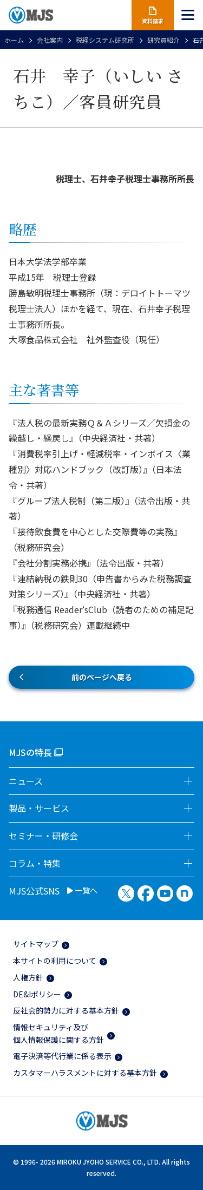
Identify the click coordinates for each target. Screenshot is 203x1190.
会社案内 (50, 39)
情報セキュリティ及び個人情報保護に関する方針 (58, 1033)
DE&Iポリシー (37, 994)
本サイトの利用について (54, 960)
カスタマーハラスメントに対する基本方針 (85, 1072)
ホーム (14, 39)
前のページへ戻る (101, 677)
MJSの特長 (30, 752)
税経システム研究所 (105, 39)
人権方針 (28, 977)
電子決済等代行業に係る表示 (62, 1055)
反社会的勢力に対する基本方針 (66, 1010)
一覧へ (82, 891)
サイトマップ (35, 943)
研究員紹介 (163, 39)
